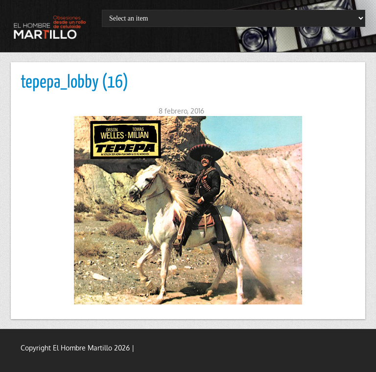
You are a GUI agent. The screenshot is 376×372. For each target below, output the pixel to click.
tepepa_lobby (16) (74, 83)
